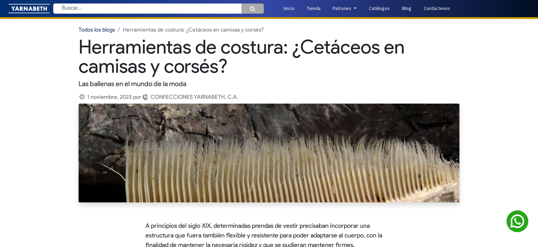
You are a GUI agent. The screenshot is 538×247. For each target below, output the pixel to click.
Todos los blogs (97, 30)
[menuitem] (289, 8)
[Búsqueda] (253, 8)
